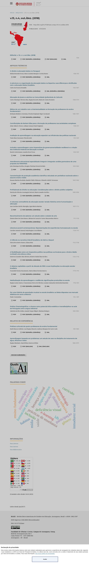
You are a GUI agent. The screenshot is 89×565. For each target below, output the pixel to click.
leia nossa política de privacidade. (45, 553)
